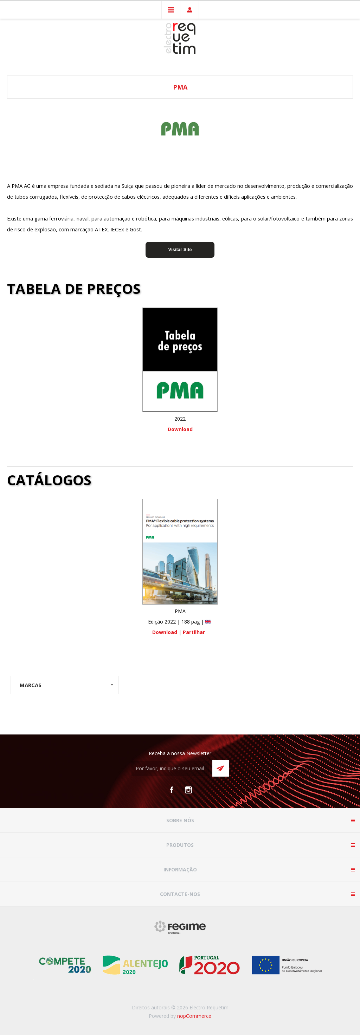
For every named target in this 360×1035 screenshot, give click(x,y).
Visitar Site (180, 249)
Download (180, 429)
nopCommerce (194, 1016)
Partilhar (194, 632)
